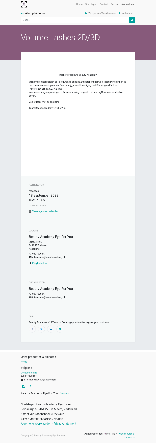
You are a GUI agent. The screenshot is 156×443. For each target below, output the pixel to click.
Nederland (125, 13)
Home (24, 361)
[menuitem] (79, 4)
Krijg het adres (39, 263)
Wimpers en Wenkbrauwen (100, 13)
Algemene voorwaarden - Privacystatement (48, 423)
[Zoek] (132, 20)
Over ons (64, 393)
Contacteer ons (29, 372)
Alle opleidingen (33, 13)
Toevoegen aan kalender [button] (45, 211)
